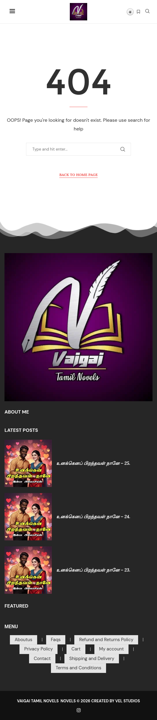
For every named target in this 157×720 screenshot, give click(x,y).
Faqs (56, 640)
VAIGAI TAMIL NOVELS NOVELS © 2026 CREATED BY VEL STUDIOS (78, 701)
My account (111, 649)
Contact (42, 659)
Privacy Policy (38, 649)
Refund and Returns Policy (106, 640)
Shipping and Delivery (91, 659)
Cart (75, 649)
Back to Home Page (78, 174)
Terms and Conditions (78, 668)
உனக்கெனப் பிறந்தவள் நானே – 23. (93, 570)
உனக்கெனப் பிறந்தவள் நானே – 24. (93, 516)
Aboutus (23, 640)
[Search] (147, 11)
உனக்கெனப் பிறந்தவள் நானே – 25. (93, 463)
